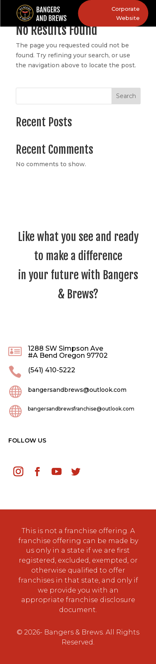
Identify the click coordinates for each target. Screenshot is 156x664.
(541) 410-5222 (51, 370)
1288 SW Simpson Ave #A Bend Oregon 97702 (68, 352)
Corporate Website (125, 13)
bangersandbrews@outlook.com (77, 389)
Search (126, 96)
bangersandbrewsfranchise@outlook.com (81, 409)
